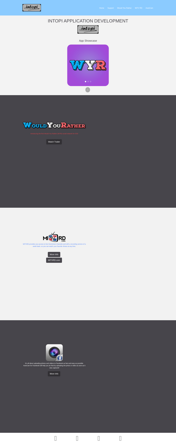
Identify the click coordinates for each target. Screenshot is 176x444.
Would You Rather (124, 8)
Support (111, 8)
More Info (54, 254)
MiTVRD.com (54, 260)
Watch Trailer (54, 142)
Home (101, 8)
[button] (70, 65)
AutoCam (149, 8)
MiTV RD (138, 8)
